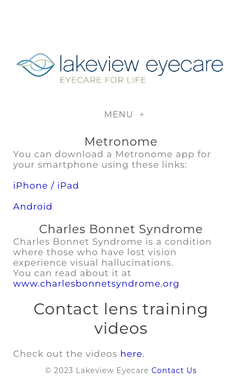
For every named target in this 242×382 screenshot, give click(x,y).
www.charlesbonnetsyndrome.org (96, 283)
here (131, 353)
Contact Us (174, 370)
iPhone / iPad (46, 185)
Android (33, 206)
